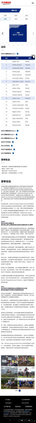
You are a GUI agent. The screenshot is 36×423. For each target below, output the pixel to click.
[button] (2, 33)
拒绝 (29, 420)
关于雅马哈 (7, 406)
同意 (22, 420)
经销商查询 (28, 406)
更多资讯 (18, 406)
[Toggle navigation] (33, 3)
